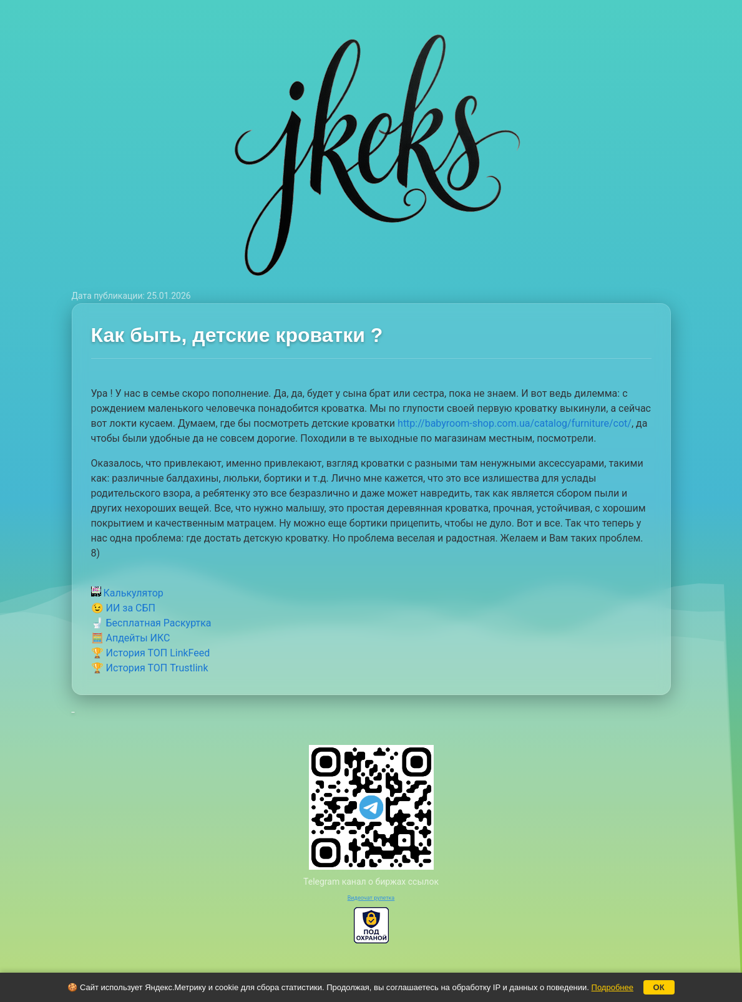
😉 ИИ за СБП (123, 608)
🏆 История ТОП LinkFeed (150, 653)
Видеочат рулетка (371, 898)
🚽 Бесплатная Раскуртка (151, 623)
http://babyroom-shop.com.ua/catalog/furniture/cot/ (515, 423)
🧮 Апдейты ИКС (130, 638)
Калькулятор (127, 593)
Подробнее (612, 987)
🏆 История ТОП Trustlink (149, 668)
